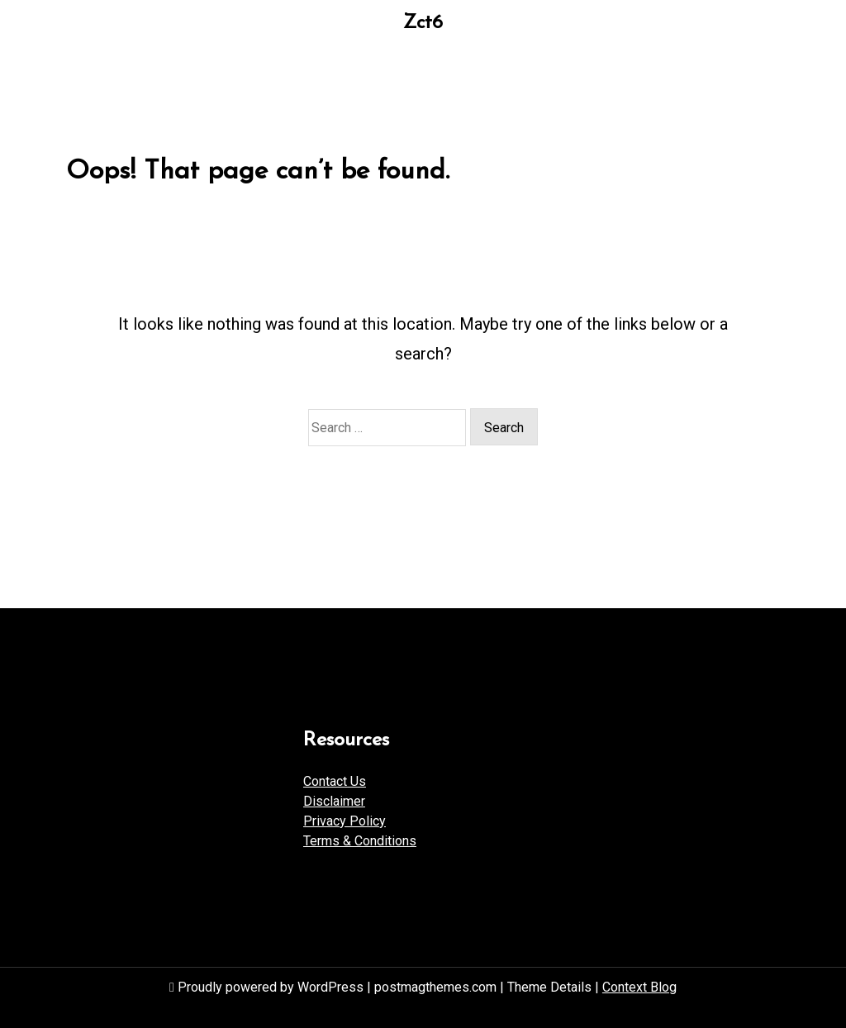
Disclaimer (334, 801)
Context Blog (639, 987)
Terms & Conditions (359, 841)
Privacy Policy (344, 821)
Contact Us (334, 781)
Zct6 (423, 23)
